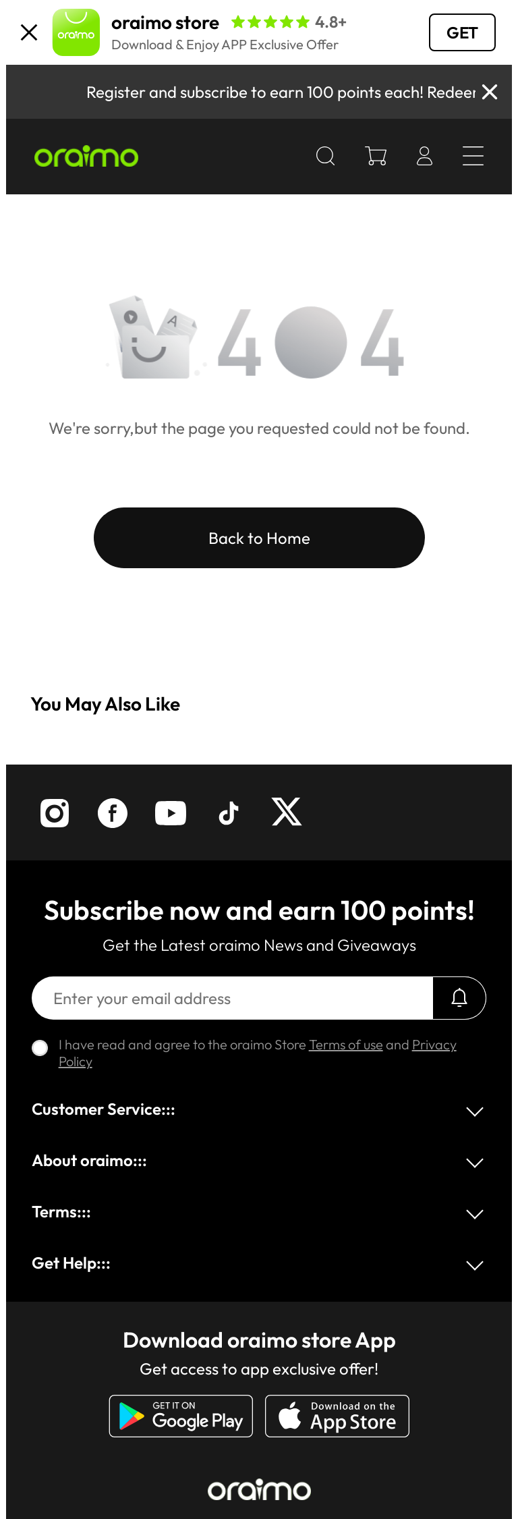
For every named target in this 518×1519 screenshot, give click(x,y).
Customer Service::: (103, 1109)
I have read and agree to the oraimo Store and (258, 1053)
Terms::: (61, 1211)
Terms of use (346, 1044)
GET (462, 32)
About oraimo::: (89, 1160)
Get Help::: (71, 1262)
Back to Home (259, 538)
